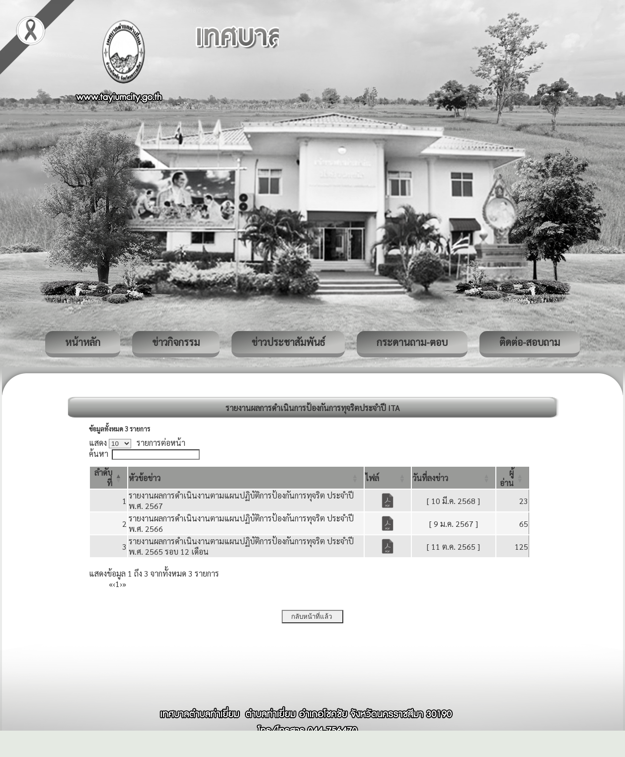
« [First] (111, 584)
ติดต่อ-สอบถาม (529, 342)
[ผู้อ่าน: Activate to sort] (512, 478)
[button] (144, 478)
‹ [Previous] (114, 584)
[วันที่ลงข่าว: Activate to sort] (453, 478)
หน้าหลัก (82, 342)
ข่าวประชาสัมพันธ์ (288, 342)
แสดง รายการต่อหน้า (137, 442)
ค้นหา (98, 453)
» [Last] (124, 584)
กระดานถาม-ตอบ (412, 342)
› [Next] (121, 584)
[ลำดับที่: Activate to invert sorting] (108, 478)
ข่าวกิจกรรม (176, 342)
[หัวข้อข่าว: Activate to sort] (246, 478)
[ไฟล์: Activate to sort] (388, 478)
